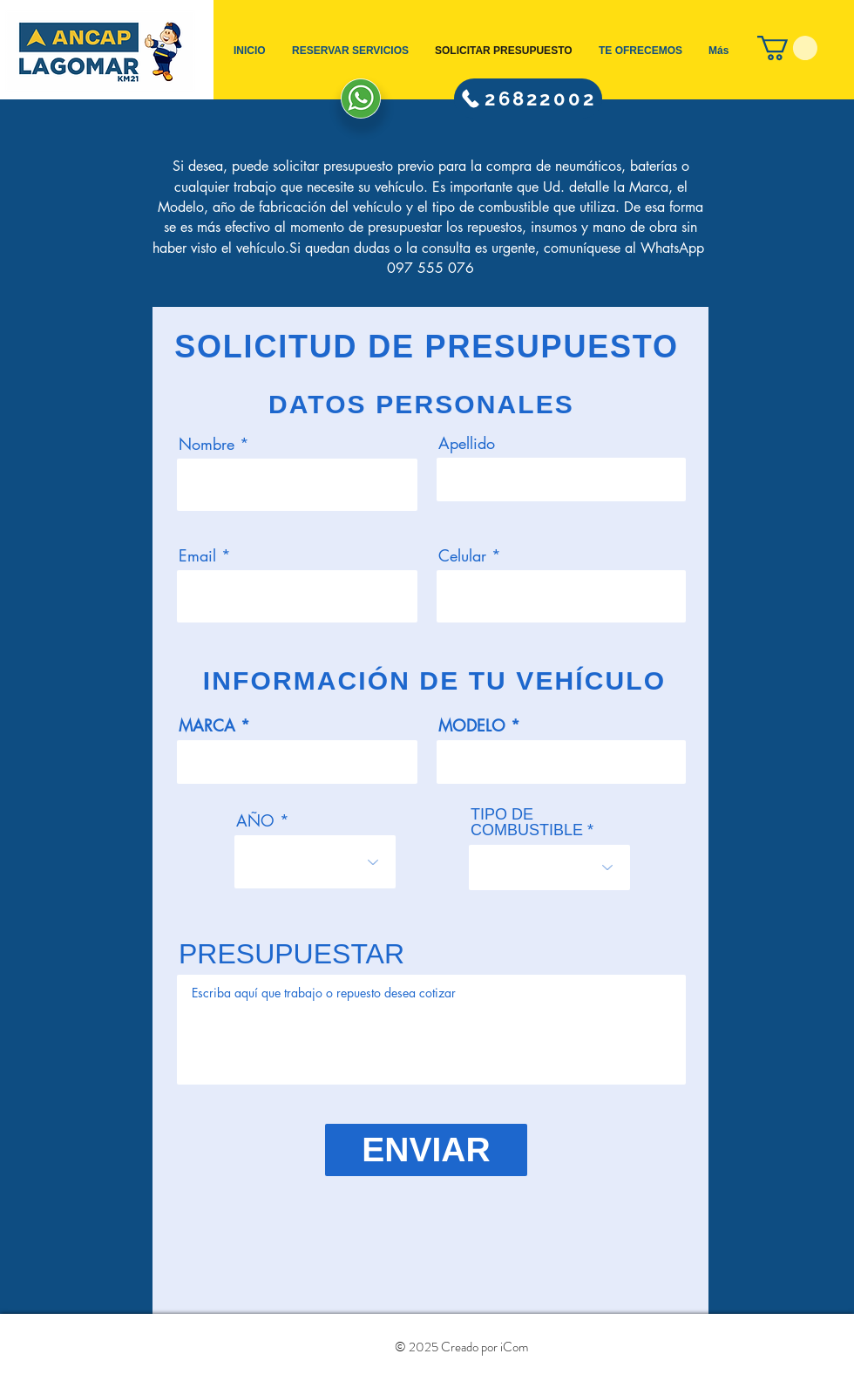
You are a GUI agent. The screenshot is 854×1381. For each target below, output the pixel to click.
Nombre (206, 444)
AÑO (255, 820)
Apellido (466, 443)
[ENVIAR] (426, 1150)
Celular (462, 555)
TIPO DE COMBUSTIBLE (527, 822)
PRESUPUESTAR (291, 954)
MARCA (207, 725)
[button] (787, 48)
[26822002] (528, 98)
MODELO (471, 725)
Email (197, 555)
